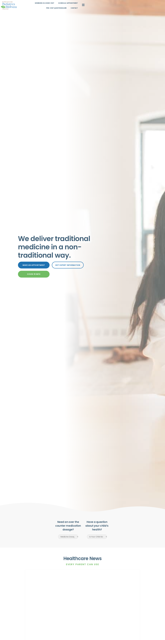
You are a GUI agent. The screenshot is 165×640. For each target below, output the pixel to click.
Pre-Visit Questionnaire (98, 7)
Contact (118, 7)
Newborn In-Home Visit (46, 7)
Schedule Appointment (71, 7)
